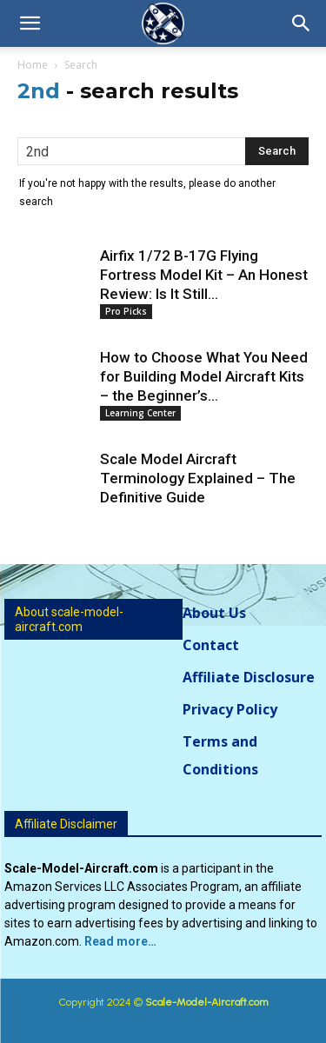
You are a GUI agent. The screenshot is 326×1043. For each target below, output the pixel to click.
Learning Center (140, 413)
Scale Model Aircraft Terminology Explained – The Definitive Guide (198, 478)
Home (32, 64)
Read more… (120, 941)
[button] (29, 23)
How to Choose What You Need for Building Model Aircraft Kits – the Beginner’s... (204, 376)
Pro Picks (126, 311)
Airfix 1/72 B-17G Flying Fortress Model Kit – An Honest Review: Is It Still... (204, 274)
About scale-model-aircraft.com (69, 619)
